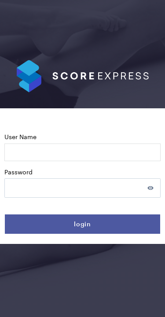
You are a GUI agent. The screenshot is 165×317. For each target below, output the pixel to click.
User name (20, 136)
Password (18, 172)
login (83, 224)
